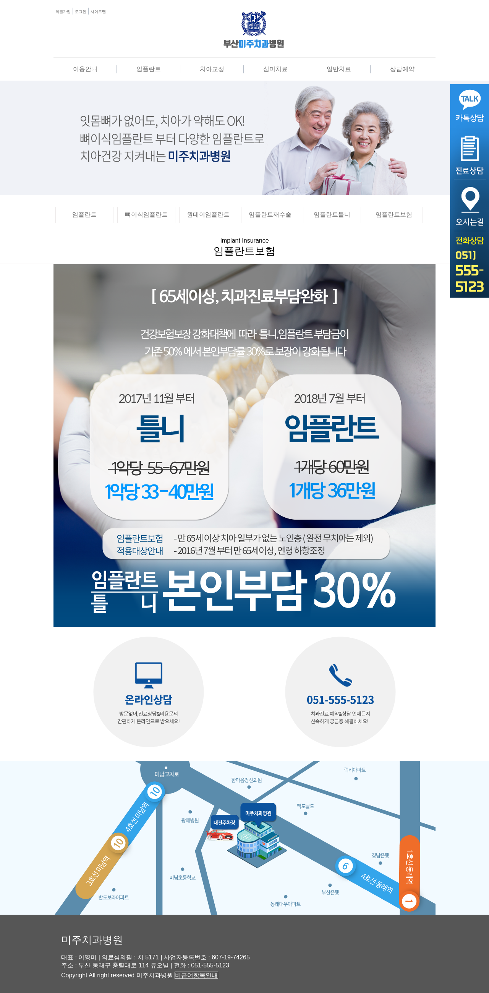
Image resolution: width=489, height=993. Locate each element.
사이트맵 (98, 12)
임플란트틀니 (332, 214)
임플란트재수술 (270, 214)
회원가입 (63, 12)
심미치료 (275, 69)
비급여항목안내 (196, 975)
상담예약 (402, 69)
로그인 (80, 12)
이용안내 (85, 69)
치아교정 (212, 69)
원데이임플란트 (208, 214)
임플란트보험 (394, 214)
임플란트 (148, 69)
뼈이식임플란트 (146, 214)
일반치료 (339, 69)
